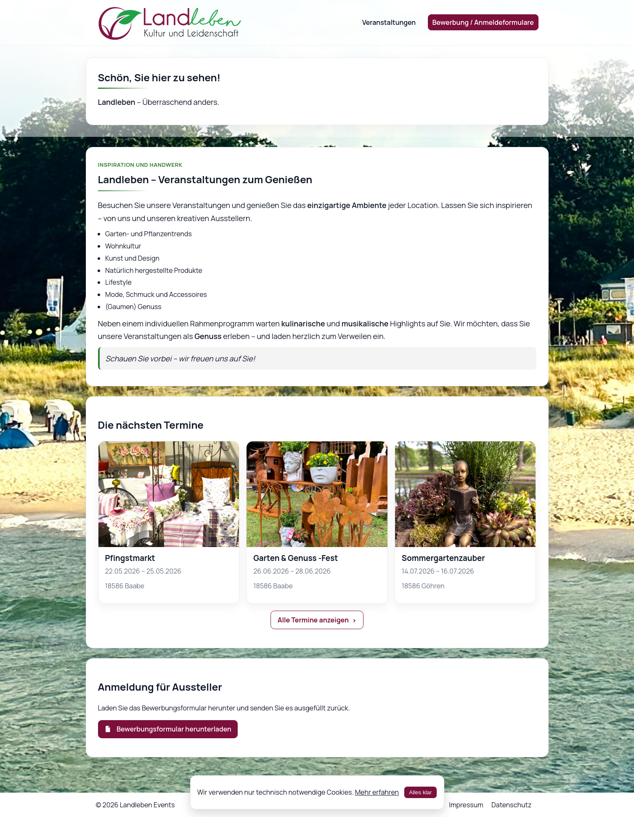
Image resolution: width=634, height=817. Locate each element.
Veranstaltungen (389, 22)
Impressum (466, 804)
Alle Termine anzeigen (313, 620)
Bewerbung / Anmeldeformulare (483, 22)
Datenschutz (511, 804)
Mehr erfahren (377, 792)
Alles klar (420, 792)
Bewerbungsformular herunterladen (167, 729)
